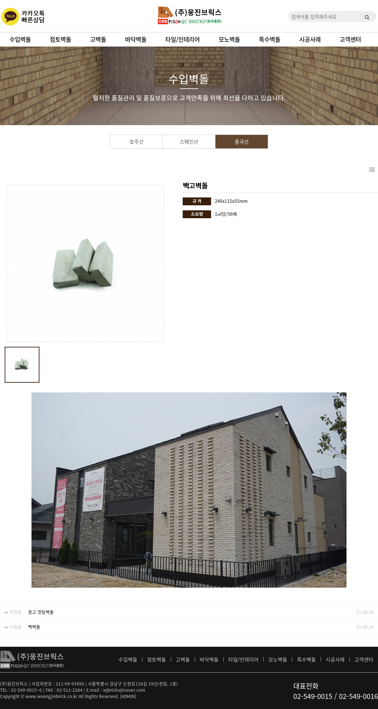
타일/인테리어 (182, 39)
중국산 (242, 141)
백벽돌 (34, 626)
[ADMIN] (128, 696)
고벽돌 (98, 39)
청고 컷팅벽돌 (41, 612)
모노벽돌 (229, 39)
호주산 (136, 141)
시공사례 (310, 39)
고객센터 (350, 39)
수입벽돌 (20, 39)
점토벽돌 (60, 39)
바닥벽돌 (135, 39)
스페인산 (189, 141)
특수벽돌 (269, 39)
